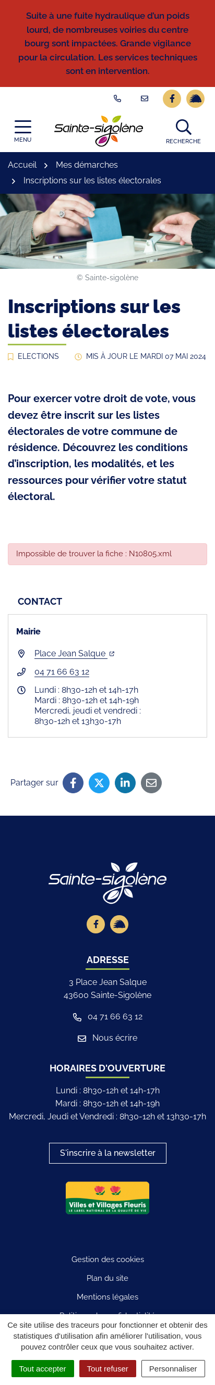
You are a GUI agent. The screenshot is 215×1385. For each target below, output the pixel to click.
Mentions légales (107, 1297)
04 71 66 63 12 (61, 672)
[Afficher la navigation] (23, 131)
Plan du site (107, 1278)
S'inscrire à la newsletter (108, 1153)
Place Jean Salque (74, 653)
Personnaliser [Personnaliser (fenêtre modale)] (173, 1368)
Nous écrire (107, 1038)
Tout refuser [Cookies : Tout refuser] (107, 1368)
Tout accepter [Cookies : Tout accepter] (42, 1368)
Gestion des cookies (107, 1259)
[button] (183, 131)
